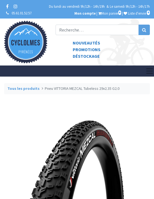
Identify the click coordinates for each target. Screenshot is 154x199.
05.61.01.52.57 (22, 13)
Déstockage (86, 56)
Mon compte (85, 13)
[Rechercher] (144, 30)
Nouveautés (86, 43)
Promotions (86, 49)
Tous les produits (23, 88)
